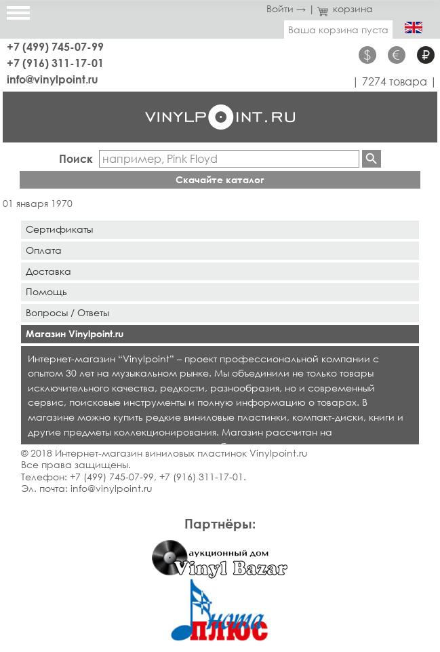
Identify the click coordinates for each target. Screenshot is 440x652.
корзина (345, 8)
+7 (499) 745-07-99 (55, 46)
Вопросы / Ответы (67, 312)
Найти (371, 159)
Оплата (44, 250)
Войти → (286, 8)
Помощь (46, 291)
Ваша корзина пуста (338, 29)
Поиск (76, 158)
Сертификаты (59, 229)
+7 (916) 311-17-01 (55, 62)
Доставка (48, 271)
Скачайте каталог (220, 179)
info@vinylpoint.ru (52, 79)
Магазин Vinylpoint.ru (74, 333)
